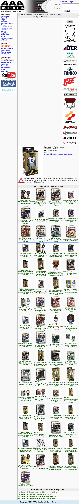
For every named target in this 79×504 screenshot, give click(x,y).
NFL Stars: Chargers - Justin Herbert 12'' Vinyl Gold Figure (71, 290)
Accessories (5, 16)
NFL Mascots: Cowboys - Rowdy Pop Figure (40, 239)
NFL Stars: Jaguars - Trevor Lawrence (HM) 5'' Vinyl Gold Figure (40, 363)
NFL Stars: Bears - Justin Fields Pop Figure (26, 254)
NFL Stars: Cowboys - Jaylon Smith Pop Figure (71, 328)
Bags (3, 20)
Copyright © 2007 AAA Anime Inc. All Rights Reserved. (39, 502)
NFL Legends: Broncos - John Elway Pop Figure (71, 201)
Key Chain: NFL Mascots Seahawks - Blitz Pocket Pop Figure (38, 492)
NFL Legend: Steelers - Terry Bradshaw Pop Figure (40, 203)
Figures (3, 25)
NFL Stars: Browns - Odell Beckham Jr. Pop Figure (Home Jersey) (55, 273)
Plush (3, 36)
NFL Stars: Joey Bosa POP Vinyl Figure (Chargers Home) (25, 398)
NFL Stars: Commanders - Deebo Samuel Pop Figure (41, 328)
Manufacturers (6, 50)
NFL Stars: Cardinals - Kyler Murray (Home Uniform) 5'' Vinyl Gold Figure (55, 291)
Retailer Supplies (7, 38)
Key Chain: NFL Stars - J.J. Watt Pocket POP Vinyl (34, 494)
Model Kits (5, 35)
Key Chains (5, 33)
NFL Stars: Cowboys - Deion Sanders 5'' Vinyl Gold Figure (55, 326)
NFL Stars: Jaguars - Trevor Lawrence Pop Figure (56, 363)
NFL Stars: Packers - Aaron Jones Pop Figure (55, 399)
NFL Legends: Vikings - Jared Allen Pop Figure (71, 219)
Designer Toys (7, 28)
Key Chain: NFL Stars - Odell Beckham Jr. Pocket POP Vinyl (37, 496)
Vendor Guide (6, 62)
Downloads (5, 54)
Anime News (5, 68)
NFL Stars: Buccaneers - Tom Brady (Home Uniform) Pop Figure (40, 291)
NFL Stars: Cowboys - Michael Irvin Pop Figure (41, 346)
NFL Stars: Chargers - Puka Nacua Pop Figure (41, 310)
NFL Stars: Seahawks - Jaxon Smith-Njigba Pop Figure (40, 449)
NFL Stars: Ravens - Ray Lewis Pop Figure (56, 435)
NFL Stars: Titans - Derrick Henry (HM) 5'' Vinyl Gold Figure (71, 467)
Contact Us (5, 66)
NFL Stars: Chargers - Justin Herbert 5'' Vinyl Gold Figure (25, 309)
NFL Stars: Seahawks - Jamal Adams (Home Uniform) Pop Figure (25, 449)
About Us (4, 64)
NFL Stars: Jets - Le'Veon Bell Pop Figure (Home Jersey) (41, 383)
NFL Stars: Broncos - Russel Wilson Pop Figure (71, 254)
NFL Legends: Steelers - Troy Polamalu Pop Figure (55, 219)
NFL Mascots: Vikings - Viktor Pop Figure (71, 239)
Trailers (3, 69)
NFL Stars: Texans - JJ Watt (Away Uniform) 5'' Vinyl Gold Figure (55, 467)
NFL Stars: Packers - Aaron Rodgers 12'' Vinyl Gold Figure (25, 416)
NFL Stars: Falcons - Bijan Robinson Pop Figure (25, 362)
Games (3, 31)
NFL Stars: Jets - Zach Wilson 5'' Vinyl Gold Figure (71, 383)
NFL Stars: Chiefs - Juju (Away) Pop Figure (56, 310)
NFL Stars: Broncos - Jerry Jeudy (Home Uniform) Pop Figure (56, 254)
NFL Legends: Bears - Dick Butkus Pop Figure (56, 203)
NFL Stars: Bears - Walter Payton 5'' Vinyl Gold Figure (40, 254)
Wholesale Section (7, 61)
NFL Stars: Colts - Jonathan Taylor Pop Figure (25, 326)
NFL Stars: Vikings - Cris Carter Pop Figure (25, 484)
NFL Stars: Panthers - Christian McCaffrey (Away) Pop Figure (41, 418)
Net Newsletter (6, 52)
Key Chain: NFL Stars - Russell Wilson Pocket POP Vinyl (36, 498)
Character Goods (7, 23)
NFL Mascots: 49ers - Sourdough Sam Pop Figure (25, 239)
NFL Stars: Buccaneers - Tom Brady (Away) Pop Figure (71, 273)
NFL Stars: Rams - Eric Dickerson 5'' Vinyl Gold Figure (71, 416)
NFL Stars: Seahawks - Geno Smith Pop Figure (71, 434)
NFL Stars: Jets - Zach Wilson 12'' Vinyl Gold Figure (56, 383)
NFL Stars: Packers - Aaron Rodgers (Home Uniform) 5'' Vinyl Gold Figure (71, 399)
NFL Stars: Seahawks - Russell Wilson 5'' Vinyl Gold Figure (71, 449)
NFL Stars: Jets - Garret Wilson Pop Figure (71, 362)
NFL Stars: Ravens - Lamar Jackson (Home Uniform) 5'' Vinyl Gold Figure (25, 433)
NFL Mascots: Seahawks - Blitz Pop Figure (56, 239)
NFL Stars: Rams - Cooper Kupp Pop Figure (56, 416)
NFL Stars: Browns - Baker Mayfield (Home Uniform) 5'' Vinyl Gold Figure (25, 271)
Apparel (4, 18)
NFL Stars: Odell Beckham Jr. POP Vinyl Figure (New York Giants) (40, 398)
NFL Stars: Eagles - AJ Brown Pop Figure (55, 344)
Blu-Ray (4, 21)
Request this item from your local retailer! (58, 154)
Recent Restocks (7, 48)
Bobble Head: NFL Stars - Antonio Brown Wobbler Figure (25, 201)
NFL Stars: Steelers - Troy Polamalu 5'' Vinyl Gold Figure (25, 466)
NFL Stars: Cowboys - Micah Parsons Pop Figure (25, 344)
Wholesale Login (66, 2)
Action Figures (7, 26)
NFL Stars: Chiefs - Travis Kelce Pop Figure (71, 309)
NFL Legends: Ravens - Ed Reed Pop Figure (40, 219)
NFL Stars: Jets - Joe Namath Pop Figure (25, 383)
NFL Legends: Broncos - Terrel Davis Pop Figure (25, 221)
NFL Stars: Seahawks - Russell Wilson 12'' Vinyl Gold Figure (55, 449)
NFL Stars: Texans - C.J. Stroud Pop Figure (40, 467)
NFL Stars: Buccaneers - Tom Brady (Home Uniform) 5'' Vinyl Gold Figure (25, 290)
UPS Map (4, 71)
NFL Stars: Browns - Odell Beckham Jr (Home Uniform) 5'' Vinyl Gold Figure (40, 272)
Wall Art (4, 40)
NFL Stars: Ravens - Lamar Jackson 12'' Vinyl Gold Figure (40, 434)
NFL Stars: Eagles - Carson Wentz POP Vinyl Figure (71, 344)
